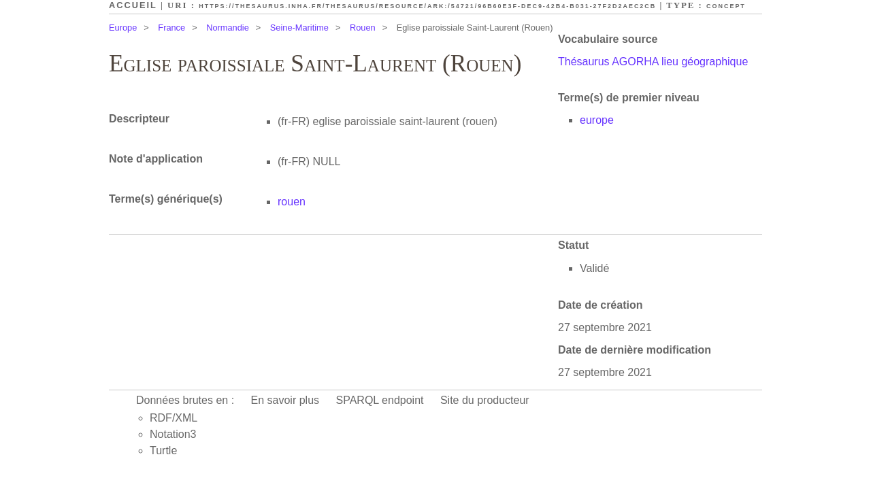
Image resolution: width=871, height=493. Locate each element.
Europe (123, 27)
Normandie (227, 27)
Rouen (363, 27)
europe (597, 120)
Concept (726, 6)
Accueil (133, 5)
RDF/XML (173, 418)
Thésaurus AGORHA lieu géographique (653, 61)
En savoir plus (285, 400)
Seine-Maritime (299, 27)
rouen (292, 201)
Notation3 (173, 434)
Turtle (163, 450)
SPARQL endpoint (380, 400)
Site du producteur (484, 400)
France (171, 27)
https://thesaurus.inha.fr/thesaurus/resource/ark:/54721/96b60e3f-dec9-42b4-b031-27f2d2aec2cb (427, 6)
